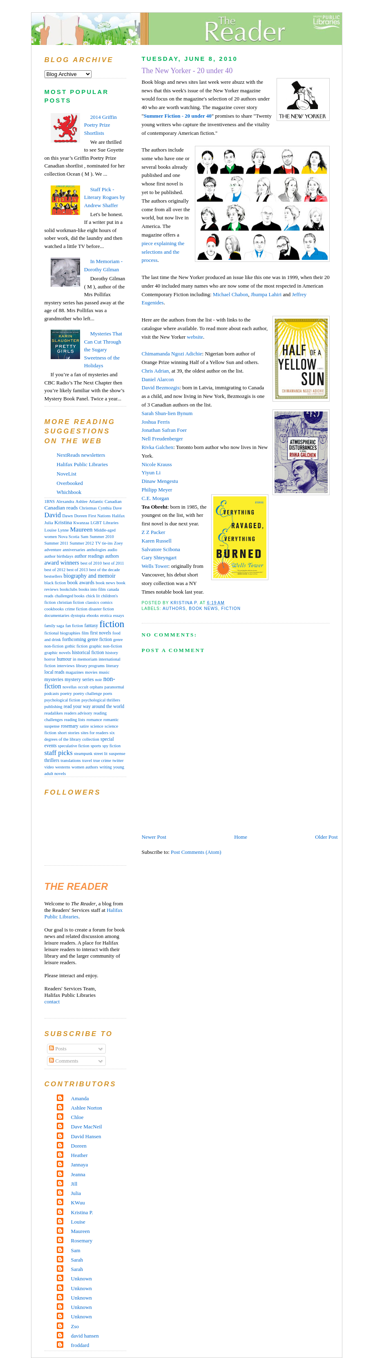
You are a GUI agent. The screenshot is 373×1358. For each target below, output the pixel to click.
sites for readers (94, 732)
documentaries (57, 615)
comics (107, 602)
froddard (80, 1345)
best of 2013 (77, 569)
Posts (58, 1048)
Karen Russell (157, 541)
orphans (96, 687)
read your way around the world (94, 706)
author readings (89, 556)
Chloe (77, 1117)
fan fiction (74, 625)
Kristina (63, 522)
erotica (106, 615)
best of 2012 (55, 569)
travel (87, 760)
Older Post (326, 837)
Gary (159, 557)
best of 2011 (113, 563)
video (49, 767)
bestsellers (54, 576)
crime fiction (76, 609)
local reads (55, 672)
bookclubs (68, 589)
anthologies (96, 549)
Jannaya (79, 1164)
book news (203, 608)
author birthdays (59, 556)
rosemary (69, 726)
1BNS (50, 501)
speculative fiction (73, 746)
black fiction (55, 583)
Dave (117, 508)
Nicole (157, 464)
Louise (51, 529)
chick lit (93, 596)
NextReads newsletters (81, 455)
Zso (75, 1326)
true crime (102, 760)
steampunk (83, 753)
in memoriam (85, 659)
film (85, 633)
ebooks (93, 615)
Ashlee (82, 501)
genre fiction (99, 639)
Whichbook (69, 492)
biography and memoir (90, 576)
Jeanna (78, 1174)
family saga (54, 625)
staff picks (59, 753)
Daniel (158, 379)
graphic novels (58, 652)
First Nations (99, 516)
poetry (66, 693)
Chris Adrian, (156, 371)
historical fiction (88, 652)
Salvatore (161, 549)
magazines (75, 672)
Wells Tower (155, 566)
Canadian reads (61, 508)
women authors (84, 767)
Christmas (88, 508)
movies (91, 672)
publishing (54, 706)
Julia (49, 522)
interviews (65, 665)
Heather (79, 1155)
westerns (62, 767)
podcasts (52, 693)
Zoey (118, 543)
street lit (100, 753)
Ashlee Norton (86, 1108)
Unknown (81, 1278)
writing (105, 767)
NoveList (66, 474)
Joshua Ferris (156, 422)
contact (52, 1001)
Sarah (77, 1260)
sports (96, 745)
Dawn (67, 515)
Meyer (157, 490)
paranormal (114, 687)
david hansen (85, 1336)
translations (70, 760)
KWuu (78, 1202)
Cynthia (105, 508)
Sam (84, 536)
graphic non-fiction (105, 646)
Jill (74, 1184)
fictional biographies (62, 633)
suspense (117, 753)
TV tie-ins (104, 543)
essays (118, 615)
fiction (231, 608)
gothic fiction (76, 646)
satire (84, 726)
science (96, 726)
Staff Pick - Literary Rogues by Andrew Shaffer (104, 197)
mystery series (79, 679)
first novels (101, 632)
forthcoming (74, 639)
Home (240, 837)
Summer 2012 (82, 543)
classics (92, 602)
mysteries (54, 679)
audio (112, 549)
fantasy (91, 625)
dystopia (78, 615)
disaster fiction (101, 609)
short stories (68, 732)
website (195, 337)
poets (107, 693)
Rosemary (82, 1240)
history (111, 652)
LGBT (96, 522)
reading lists (74, 719)
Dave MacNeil (86, 1126)
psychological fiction (62, 700)
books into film (92, 589)
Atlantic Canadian (105, 501)
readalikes (54, 712)
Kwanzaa (81, 522)
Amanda (80, 1098)
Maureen (81, 529)
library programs (90, 665)
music (104, 672)
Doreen (80, 516)
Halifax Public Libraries (82, 464)
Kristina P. (82, 1212)
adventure (53, 549)
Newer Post (154, 837)
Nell (162, 439)
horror (50, 659)
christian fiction (70, 602)
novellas (70, 687)
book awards (80, 582)
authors (174, 608)
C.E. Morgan (155, 498)
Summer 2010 (102, 536)
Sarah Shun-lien (167, 413)
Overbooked (70, 483)
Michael (230, 294)
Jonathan (164, 430)
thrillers (52, 760)
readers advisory (78, 713)
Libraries (110, 522)
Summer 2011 (57, 543)
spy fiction (112, 746)
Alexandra (65, 501)
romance (94, 719)
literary (112, 665)
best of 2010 (91, 563)
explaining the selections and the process (163, 252)
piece (148, 243)
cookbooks (54, 608)
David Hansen (86, 1136)
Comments (63, 1061)
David (161, 387)
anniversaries (74, 549)
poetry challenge (87, 693)
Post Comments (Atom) (196, 852)
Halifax (118, 516)
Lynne (63, 530)
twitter (117, 760)
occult (83, 687)
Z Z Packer (153, 532)
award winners (62, 562)
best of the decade (104, 569)
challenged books (70, 596)
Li (151, 472)
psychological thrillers (101, 700)
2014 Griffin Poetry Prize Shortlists (100, 125)
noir (98, 679)
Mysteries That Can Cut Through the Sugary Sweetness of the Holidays (103, 350)
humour (64, 659)
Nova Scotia (68, 536)
